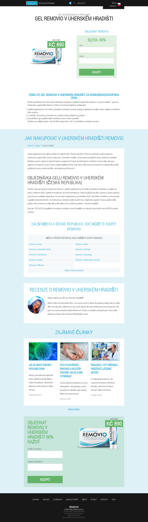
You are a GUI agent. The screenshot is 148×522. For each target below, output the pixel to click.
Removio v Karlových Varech (40, 249)
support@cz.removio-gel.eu (73, 509)
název (81, 45)
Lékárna (36, 499)
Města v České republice (74, 270)
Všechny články (74, 409)
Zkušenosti (57, 499)
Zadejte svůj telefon (35, 462)
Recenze (46, 499)
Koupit (96, 72)
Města (84, 499)
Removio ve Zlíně (35, 259)
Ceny (113, 499)
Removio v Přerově (36, 265)
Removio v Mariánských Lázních (88, 259)
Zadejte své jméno (34, 449)
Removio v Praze (35, 244)
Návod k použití (72, 499)
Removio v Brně (82, 244)
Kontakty (104, 499)
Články (94, 499)
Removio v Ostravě (83, 249)
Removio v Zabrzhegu (84, 254)
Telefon (81, 56)
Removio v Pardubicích (38, 254)
